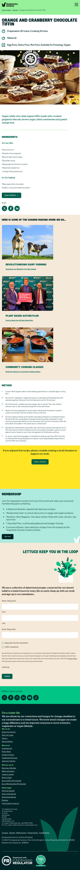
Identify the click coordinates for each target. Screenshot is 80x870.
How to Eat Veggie (9, 794)
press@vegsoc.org (31, 825)
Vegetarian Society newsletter (16, 643)
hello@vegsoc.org (8, 821)
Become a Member (9, 768)
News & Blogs (7, 741)
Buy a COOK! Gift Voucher (11, 781)
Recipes (15, 10)
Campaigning (7, 748)
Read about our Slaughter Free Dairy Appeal (21, 269)
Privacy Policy (72, 658)
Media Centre (21, 833)
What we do (6, 745)
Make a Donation (8, 771)
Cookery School (8, 755)
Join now (7, 536)
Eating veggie (6, 10)
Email (8, 629)
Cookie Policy (44, 833)
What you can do (7, 765)
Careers (12, 833)
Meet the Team (7, 735)
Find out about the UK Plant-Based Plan (19, 320)
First (3, 612)
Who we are (6, 729)
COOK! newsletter (11, 647)
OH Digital (29, 837)
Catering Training (8, 761)
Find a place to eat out (10, 803)
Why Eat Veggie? (8, 791)
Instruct (15, 837)
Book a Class (7, 777)
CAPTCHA (5, 667)
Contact (5, 833)
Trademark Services (9, 758)
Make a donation (40, 462)
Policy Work (6, 751)
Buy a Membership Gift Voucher (14, 784)
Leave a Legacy (8, 774)
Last (3, 623)
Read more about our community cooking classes (23, 372)
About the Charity (9, 732)
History (4, 738)
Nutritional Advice (9, 797)
